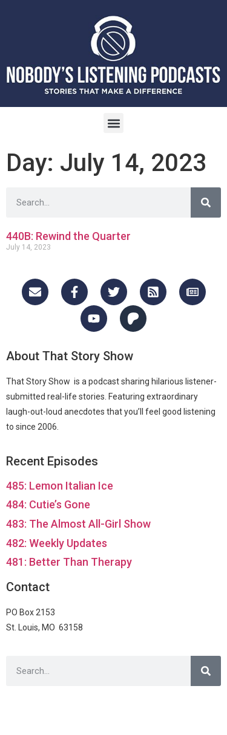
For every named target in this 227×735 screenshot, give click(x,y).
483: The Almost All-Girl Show (78, 523)
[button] (113, 123)
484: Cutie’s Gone (48, 504)
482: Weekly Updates (56, 543)
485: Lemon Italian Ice (59, 485)
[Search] (206, 202)
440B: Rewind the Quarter (68, 236)
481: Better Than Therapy (69, 561)
